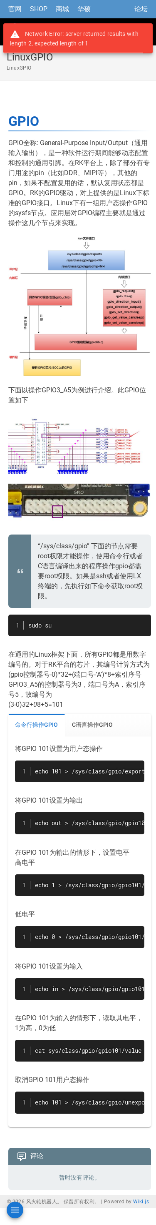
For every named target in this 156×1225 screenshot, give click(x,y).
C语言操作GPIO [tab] (92, 724)
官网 (15, 9)
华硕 (84, 9)
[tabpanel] (79, 931)
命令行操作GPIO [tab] (36, 724)
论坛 (141, 9)
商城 (62, 9)
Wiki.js (141, 1202)
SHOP (38, 9)
